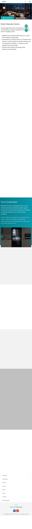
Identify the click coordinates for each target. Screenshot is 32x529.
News (3, 506)
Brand (4, 503)
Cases (4, 499)
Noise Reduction (7, 18)
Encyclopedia (5, 513)
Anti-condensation (20, 18)
